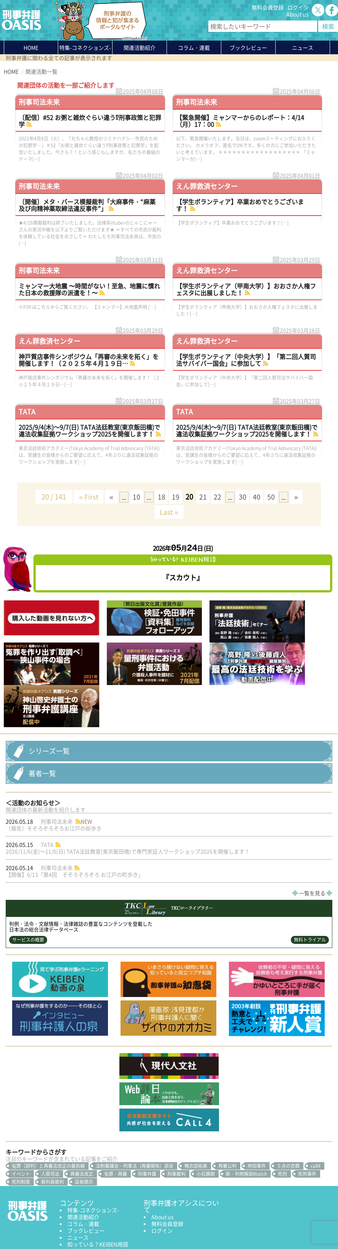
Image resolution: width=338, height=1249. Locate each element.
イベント (21, 1113)
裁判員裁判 (52, 1121)
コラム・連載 (83, 1163)
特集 (85, 47)
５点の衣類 (288, 1106)
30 (245, 496)
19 (175, 496)
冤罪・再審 (115, 1113)
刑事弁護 (147, 1113)
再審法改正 (81, 1113)
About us (297, 14)
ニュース (78, 1177)
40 (260, 496)
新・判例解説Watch (246, 1113)
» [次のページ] (301, 496)
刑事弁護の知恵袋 (88, 1191)
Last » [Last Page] (169, 512)
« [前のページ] (108, 496)
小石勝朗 (206, 1113)
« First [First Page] (84, 496)
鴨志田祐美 (195, 1106)
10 (134, 496)
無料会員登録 (268, 7)
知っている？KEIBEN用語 (97, 1184)
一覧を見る (312, 833)
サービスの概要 (28, 879)
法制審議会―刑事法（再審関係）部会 (134, 1106)
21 (204, 496)
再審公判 (227, 1106)
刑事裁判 (176, 1113)
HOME (31, 47)
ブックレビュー (248, 47)
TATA (27, 411)
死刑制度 (21, 1121)
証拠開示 (84, 1121)
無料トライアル (310, 879)
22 (219, 496)
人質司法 (50, 1113)
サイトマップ (97, 1225)
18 (160, 496)
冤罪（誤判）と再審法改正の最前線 (48, 1106)
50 (275, 496)
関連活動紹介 (140, 47)
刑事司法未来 (39, 102)
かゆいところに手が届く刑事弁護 (95, 1201)
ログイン (298, 7)
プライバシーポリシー (30, 1225)
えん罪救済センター (207, 186)
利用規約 (68, 1225)
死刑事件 (307, 1113)
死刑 (282, 1113)
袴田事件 (257, 1106)
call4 (316, 1106)
